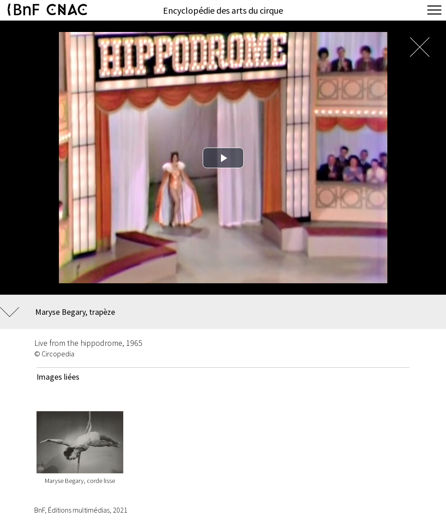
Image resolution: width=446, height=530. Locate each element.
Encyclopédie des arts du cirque (223, 10)
